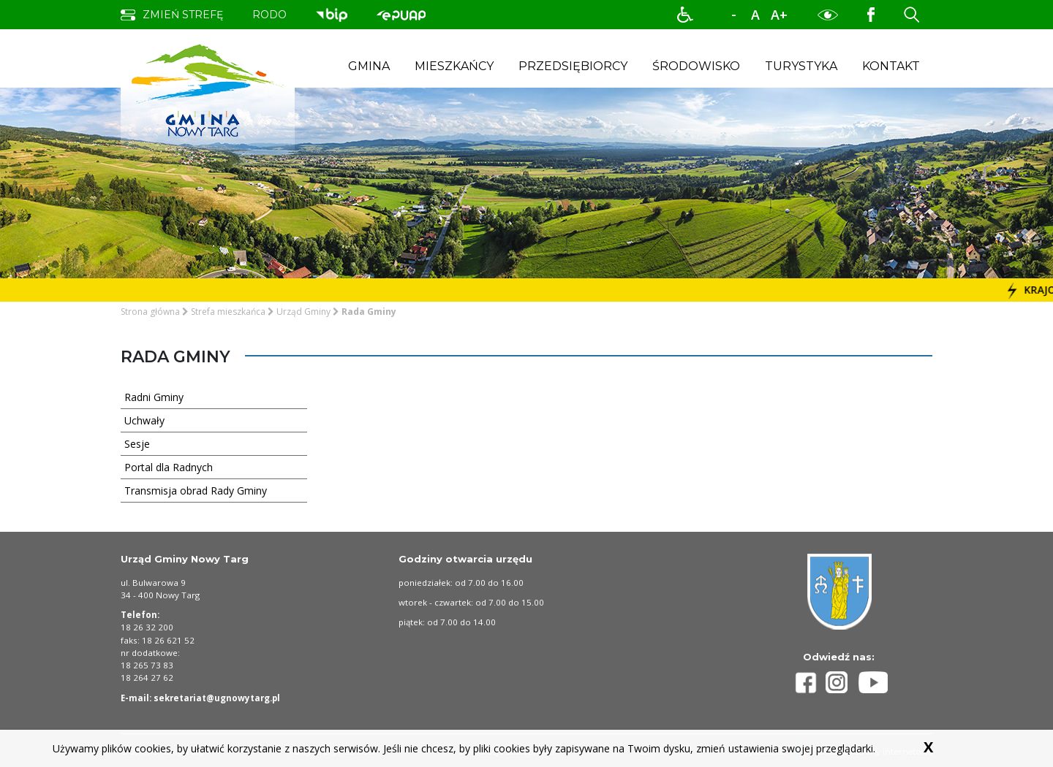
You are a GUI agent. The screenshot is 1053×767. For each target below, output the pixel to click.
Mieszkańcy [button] (454, 66)
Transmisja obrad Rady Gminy (210, 490)
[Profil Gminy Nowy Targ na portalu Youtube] (873, 682)
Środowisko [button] (696, 66)
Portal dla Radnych (210, 466)
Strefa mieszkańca (228, 311)
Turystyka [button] (801, 66)
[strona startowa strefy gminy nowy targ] (208, 89)
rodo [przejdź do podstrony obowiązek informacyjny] (269, 14)
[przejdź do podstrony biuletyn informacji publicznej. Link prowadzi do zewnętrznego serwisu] (331, 14)
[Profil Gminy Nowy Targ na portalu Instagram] (842, 682)
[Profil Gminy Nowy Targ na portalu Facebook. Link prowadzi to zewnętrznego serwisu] (871, 14)
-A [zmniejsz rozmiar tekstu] (733, 15)
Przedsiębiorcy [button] (572, 66)
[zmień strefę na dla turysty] (172, 15)
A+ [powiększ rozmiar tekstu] (779, 14)
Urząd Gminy (303, 311)
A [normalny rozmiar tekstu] (755, 14)
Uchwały (210, 420)
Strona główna (150, 311)
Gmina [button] (369, 66)
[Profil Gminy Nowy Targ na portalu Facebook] (808, 682)
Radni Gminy (210, 396)
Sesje (210, 443)
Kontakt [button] (891, 66)
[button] (685, 15)
